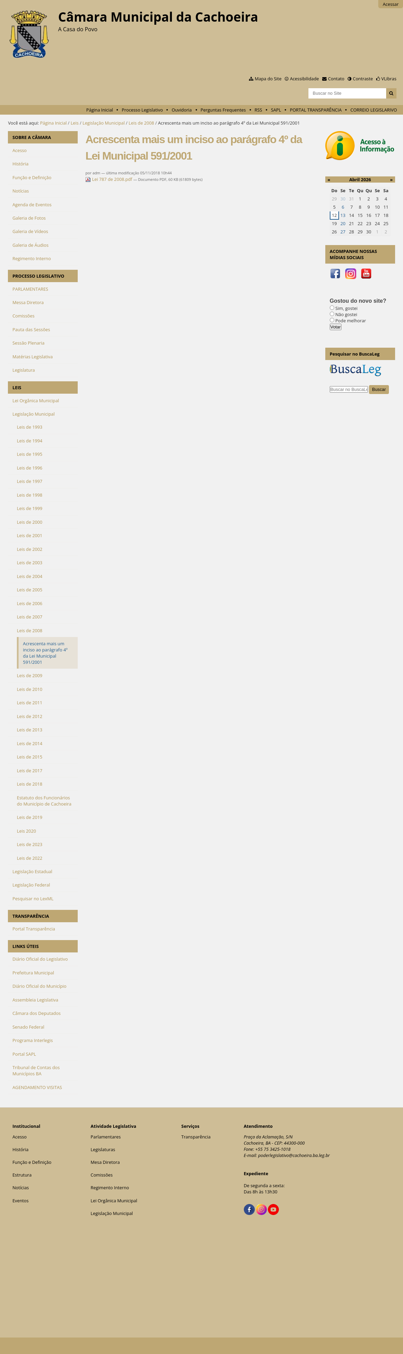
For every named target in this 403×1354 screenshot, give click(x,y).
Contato (336, 79)
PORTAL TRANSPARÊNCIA (316, 110)
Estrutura (22, 1175)
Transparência (195, 1137)
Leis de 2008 (141, 123)
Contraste (363, 79)
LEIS (16, 387)
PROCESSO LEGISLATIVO (38, 276)
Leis (74, 123)
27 (343, 232)
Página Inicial (99, 110)
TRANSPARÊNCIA (30, 916)
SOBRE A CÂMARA (31, 137)
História (20, 1149)
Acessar (391, 4)
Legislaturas (103, 1149)
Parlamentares (106, 1137)
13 (343, 215)
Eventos (20, 1200)
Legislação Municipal (104, 123)
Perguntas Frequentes (223, 110)
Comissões (102, 1175)
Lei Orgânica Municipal (114, 1200)
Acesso (19, 1137)
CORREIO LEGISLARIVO (373, 110)
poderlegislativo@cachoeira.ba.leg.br (294, 1155)
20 (343, 223)
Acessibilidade (304, 79)
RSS (258, 110)
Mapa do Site (268, 79)
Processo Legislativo (142, 110)
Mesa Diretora (105, 1162)
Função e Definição (31, 1162)
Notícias (20, 1187)
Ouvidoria (182, 110)
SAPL (276, 110)
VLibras (388, 79)
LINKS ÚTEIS (25, 946)
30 (343, 199)
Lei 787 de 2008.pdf (109, 179)
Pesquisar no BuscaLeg (355, 354)
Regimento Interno (110, 1187)
